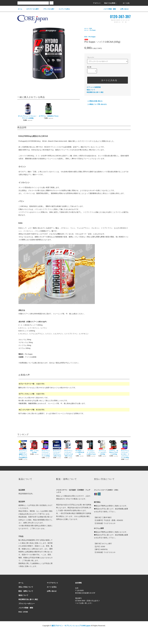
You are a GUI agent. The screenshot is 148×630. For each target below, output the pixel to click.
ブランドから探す (47, 9)
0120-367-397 (120, 16)
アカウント (95, 3)
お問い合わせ (123, 9)
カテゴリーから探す (31, 9)
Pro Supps (92, 30)
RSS (20, 612)
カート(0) (125, 3)
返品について (91, 90)
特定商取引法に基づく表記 (95, 92)
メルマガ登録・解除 (108, 9)
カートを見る (52, 587)
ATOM (25, 612)
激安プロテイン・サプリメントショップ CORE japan (71, 626)
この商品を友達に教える (93, 101)
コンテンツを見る (63, 9)
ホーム (20, 9)
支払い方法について (25, 587)
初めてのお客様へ (110, 3)
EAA (90, 28)
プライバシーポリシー (26, 603)
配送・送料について (25, 591)
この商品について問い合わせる (95, 104)
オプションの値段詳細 (94, 87)
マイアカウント (52, 583)
